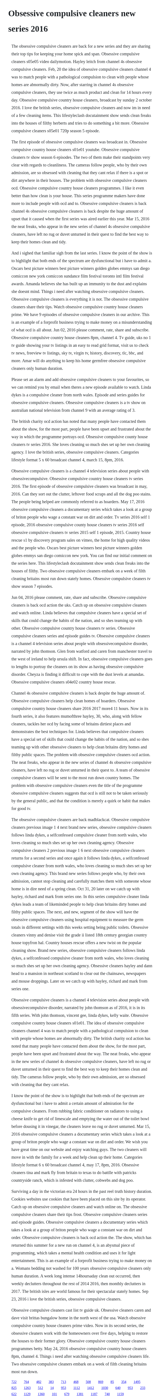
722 (13, 1382)
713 (63, 1382)
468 (75, 1382)
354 (123, 1382)
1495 (136, 1382)
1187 (94, 1394)
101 (54, 1394)
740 (107, 1394)
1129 (27, 1394)
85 (112, 1382)
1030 (104, 1388)
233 (142, 1388)
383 (51, 1382)
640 (117, 1388)
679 (66, 1394)
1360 (41, 1394)
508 (88, 1382)
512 (40, 1388)
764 (26, 1382)
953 (63, 1388)
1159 (120, 1394)
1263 (27, 1388)
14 (52, 1388)
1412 (90, 1388)
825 (13, 1388)
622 (13, 1394)
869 (100, 1382)
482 (38, 1382)
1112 (76, 1388)
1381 (80, 1394)
